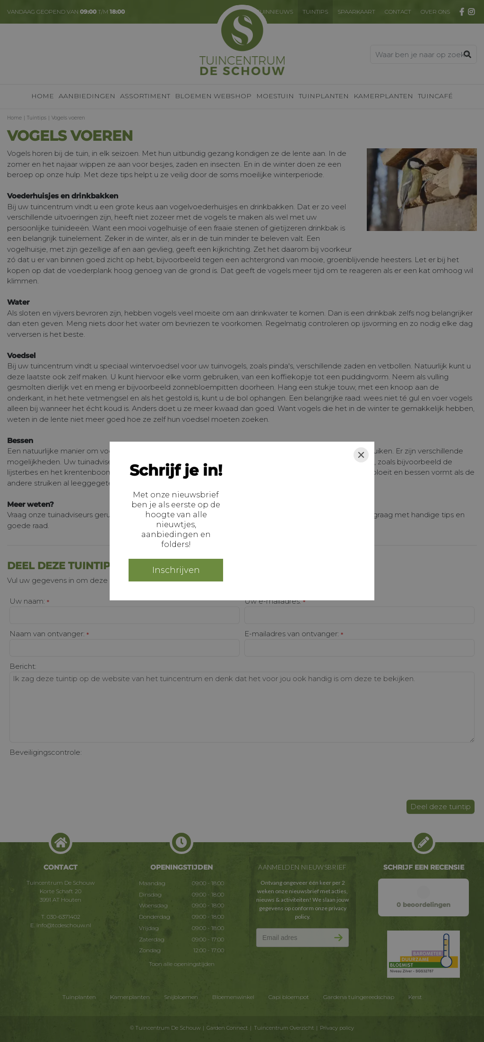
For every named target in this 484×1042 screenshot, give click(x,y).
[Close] (361, 454)
